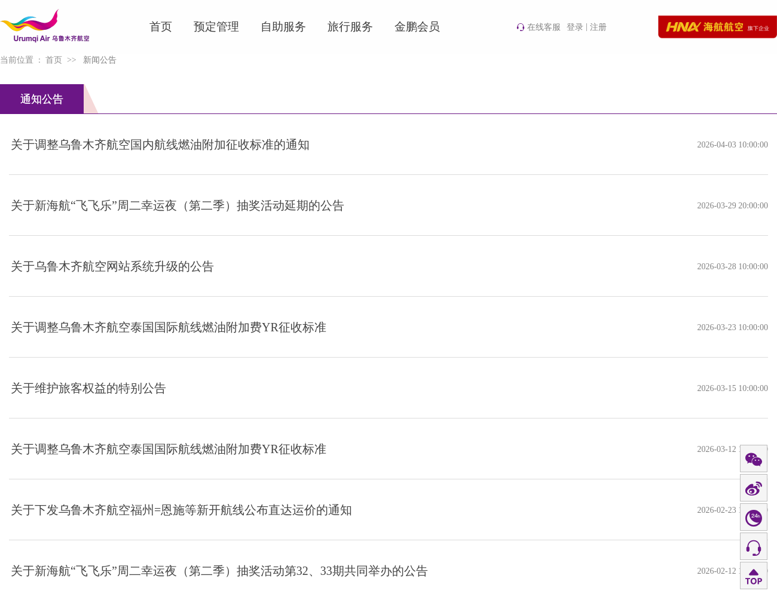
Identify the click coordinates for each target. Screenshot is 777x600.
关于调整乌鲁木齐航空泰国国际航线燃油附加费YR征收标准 (168, 327)
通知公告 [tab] (41, 99)
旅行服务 (350, 26)
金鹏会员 (417, 26)
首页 (160, 26)
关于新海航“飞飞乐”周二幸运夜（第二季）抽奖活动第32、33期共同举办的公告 (219, 570)
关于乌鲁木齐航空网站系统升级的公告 (112, 266)
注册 (598, 27)
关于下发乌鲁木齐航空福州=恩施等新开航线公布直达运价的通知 (181, 509)
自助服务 (283, 26)
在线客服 (538, 27)
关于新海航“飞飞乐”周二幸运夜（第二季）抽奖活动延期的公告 (177, 205)
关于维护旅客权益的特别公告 (88, 388)
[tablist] (388, 99)
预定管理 (216, 26)
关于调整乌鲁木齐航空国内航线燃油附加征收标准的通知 (160, 144)
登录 (575, 27)
